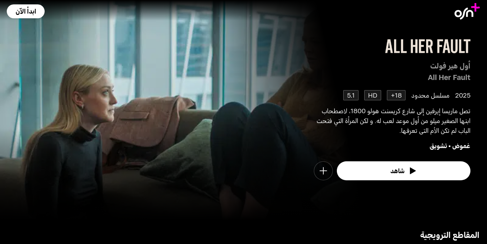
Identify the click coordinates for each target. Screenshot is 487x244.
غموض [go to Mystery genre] (461, 145)
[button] (26, 11)
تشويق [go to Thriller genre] (438, 145)
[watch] (404, 170)
